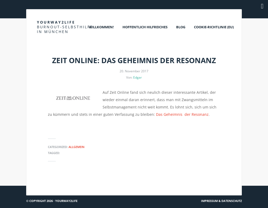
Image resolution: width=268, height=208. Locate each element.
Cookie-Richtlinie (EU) (214, 27)
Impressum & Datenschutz (221, 201)
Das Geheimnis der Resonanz (182, 114)
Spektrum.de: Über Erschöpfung (56, 183)
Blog (180, 27)
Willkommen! (101, 27)
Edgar (137, 77)
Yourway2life (65, 27)
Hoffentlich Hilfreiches (145, 27)
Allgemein (77, 147)
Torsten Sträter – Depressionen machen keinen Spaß (193, 183)
